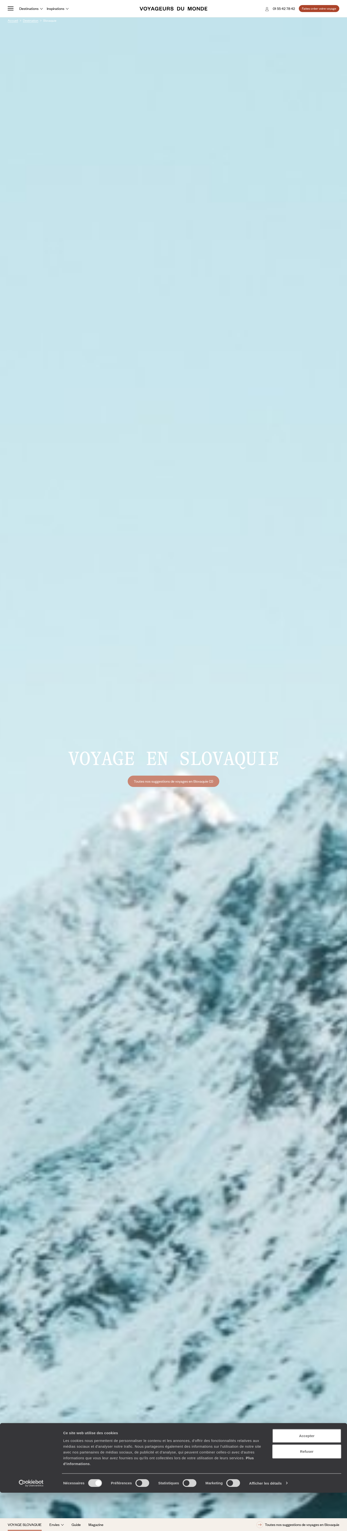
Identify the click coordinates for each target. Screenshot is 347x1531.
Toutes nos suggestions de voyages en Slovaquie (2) (173, 781)
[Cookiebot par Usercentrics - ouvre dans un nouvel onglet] (31, 1521)
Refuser (307, 1490)
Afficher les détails (265, 1521)
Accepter (306, 1474)
